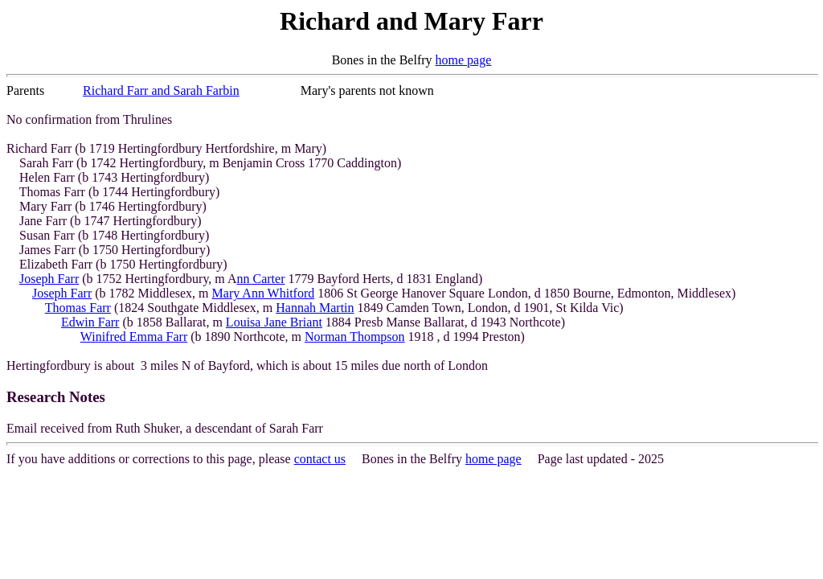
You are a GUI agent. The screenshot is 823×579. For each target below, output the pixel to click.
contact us (320, 459)
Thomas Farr (78, 307)
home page (464, 60)
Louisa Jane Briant (274, 322)
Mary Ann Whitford (263, 293)
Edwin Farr (90, 322)
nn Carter (260, 278)
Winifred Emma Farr (134, 336)
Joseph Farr (49, 278)
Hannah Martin (315, 307)
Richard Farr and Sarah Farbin (161, 90)
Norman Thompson (355, 336)
